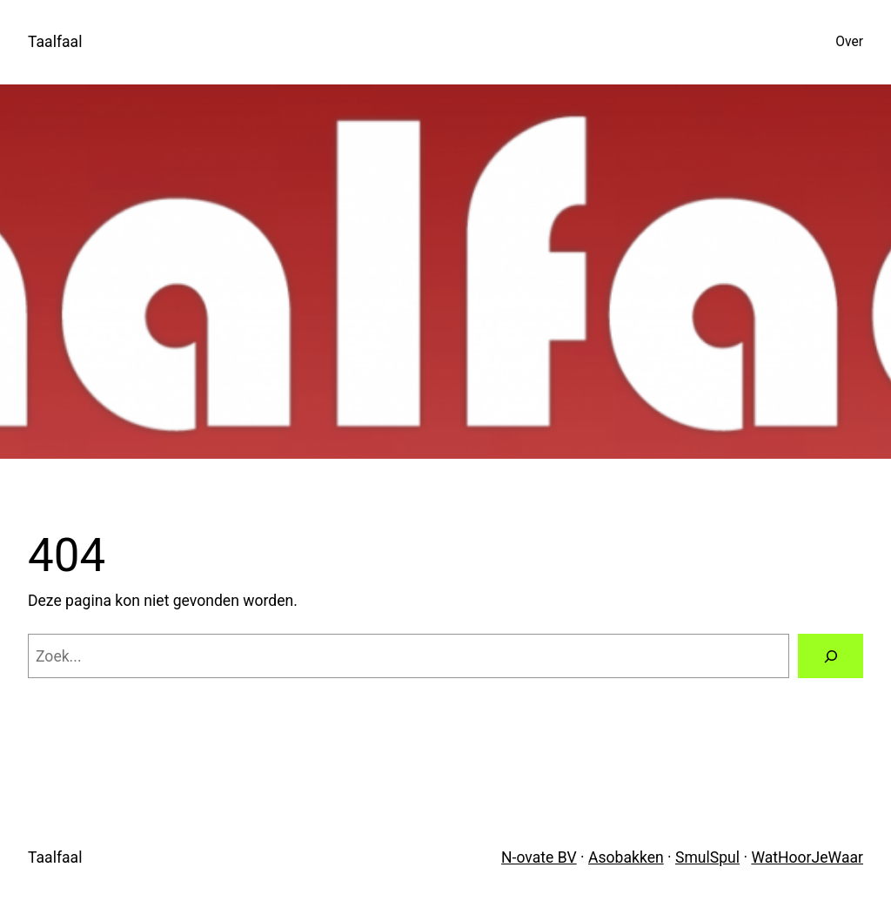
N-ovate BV (539, 857)
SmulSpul (707, 857)
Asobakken (626, 857)
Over (849, 42)
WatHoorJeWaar (807, 857)
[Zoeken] (830, 656)
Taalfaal (55, 41)
